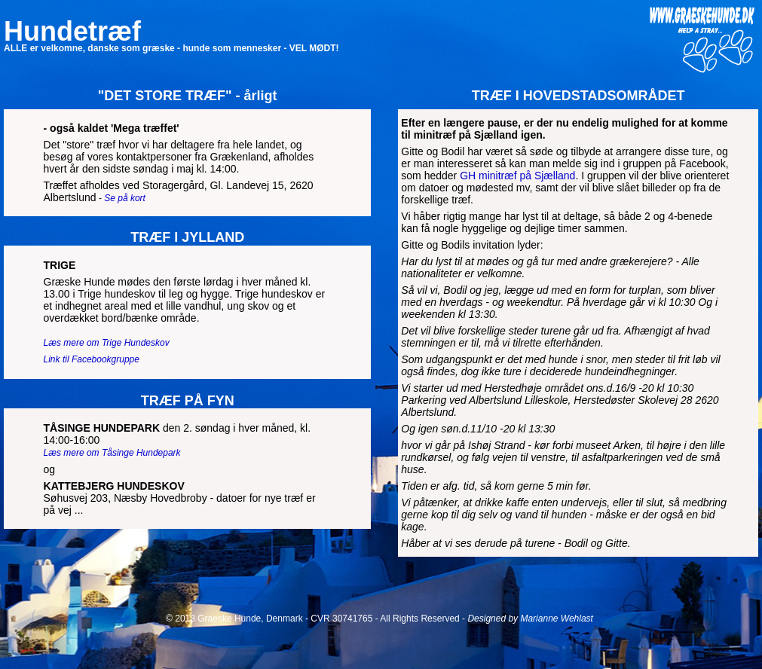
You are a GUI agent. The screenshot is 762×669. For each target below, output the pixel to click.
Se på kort (124, 198)
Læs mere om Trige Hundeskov (107, 343)
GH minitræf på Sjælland (517, 176)
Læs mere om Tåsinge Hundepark (112, 453)
